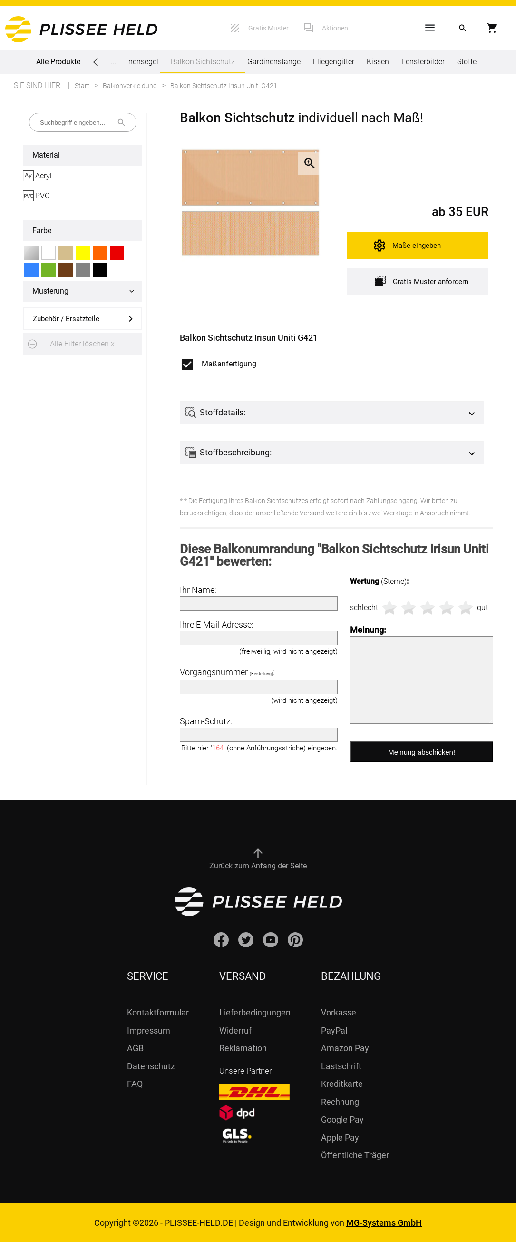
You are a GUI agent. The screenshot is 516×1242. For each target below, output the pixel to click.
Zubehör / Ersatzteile (66, 319)
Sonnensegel (137, 61)
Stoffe (467, 61)
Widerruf (235, 1030)
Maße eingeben (416, 245)
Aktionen (335, 28)
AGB (135, 1048)
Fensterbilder (423, 61)
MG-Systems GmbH (384, 1223)
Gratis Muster (268, 28)
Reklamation (243, 1048)
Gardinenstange (274, 61)
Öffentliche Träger (355, 1155)
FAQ (135, 1084)
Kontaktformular (158, 1012)
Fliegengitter (333, 61)
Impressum (148, 1030)
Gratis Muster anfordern (421, 281)
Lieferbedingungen (255, 1012)
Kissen (378, 61)
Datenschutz (151, 1066)
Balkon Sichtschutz (203, 65)
